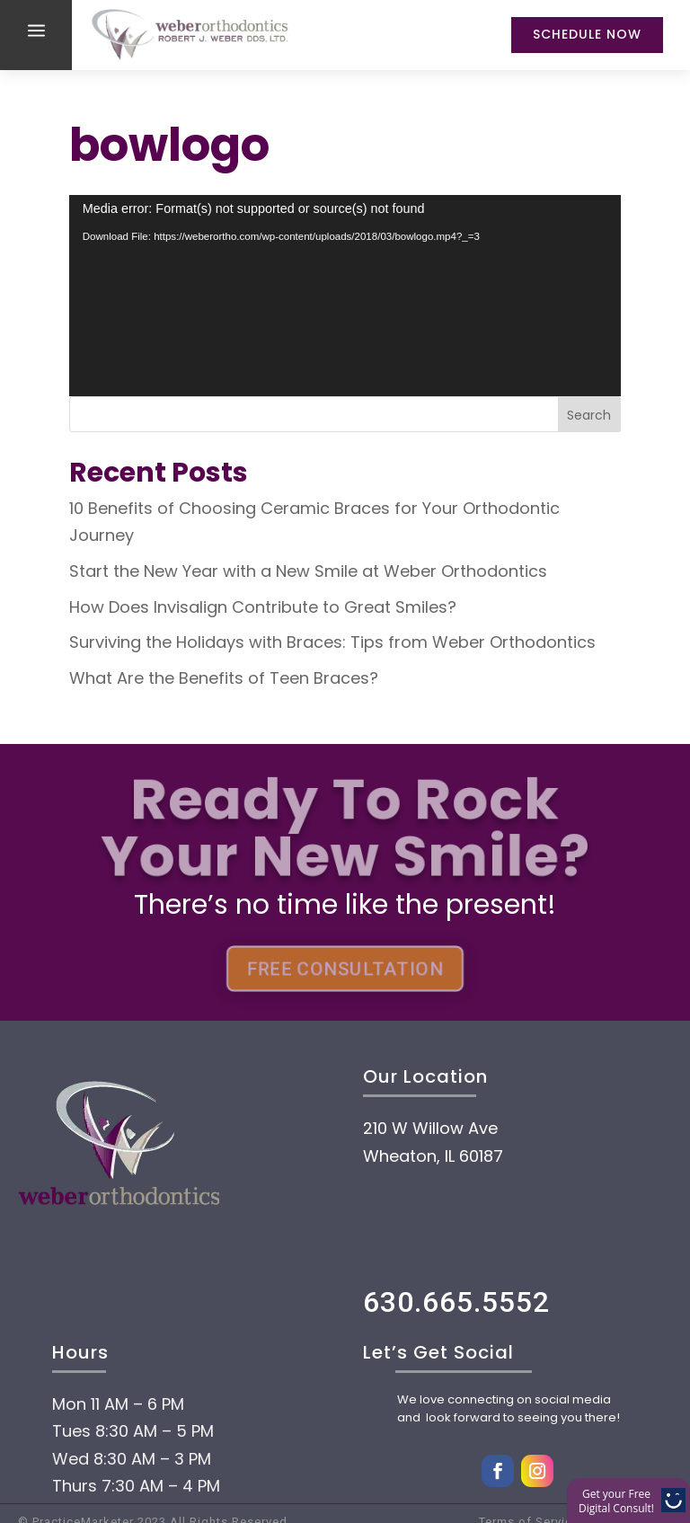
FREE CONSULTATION (344, 968)
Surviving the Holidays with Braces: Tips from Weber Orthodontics (332, 642)
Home (111, 1375)
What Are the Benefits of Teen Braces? (223, 678)
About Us (140, 1429)
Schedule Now (587, 34)
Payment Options (216, 1483)
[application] (345, 295)
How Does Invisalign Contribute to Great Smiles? (262, 607)
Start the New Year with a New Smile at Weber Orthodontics (308, 571)
